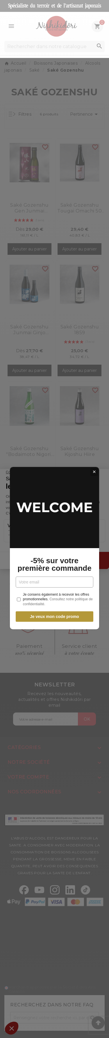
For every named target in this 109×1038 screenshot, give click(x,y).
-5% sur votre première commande (54, 535)
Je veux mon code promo (54, 587)
